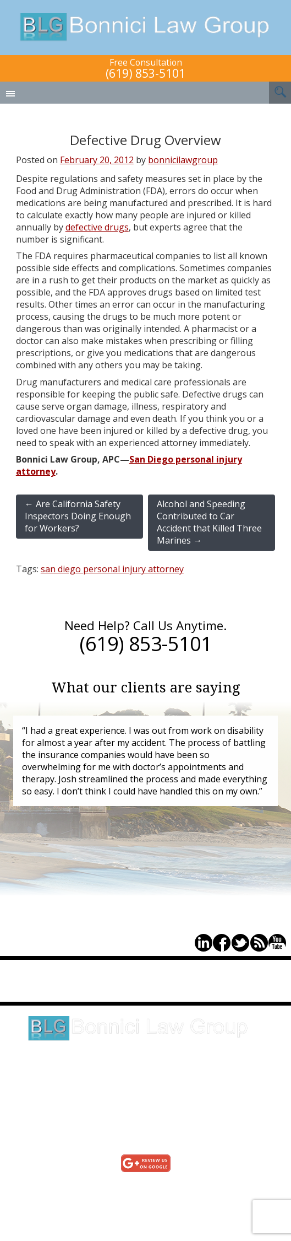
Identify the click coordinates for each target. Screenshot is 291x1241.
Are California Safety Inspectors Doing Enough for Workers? (78, 516)
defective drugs (97, 227)
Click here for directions (146, 1079)
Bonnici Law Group (145, 27)
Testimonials (136, 1185)
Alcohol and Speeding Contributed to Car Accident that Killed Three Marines (209, 522)
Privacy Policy (136, 1197)
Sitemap (136, 1210)
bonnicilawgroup (183, 160)
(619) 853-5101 (145, 73)
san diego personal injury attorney (112, 569)
